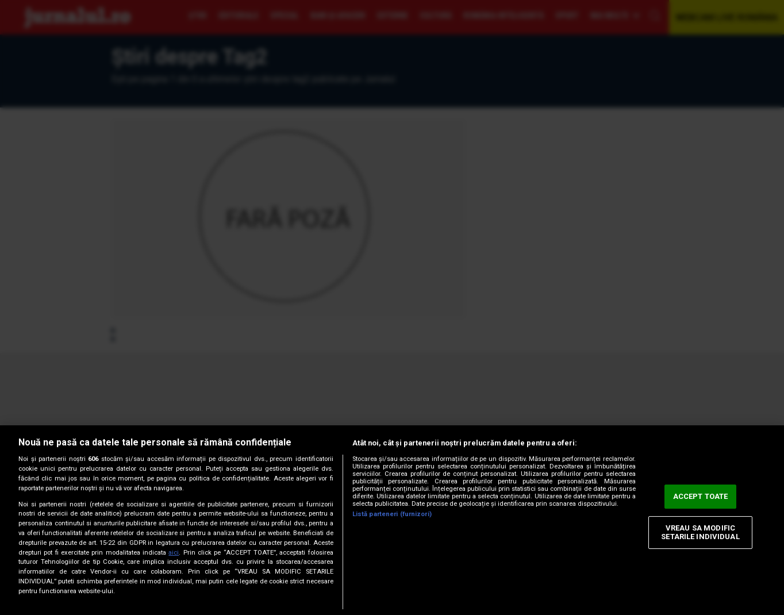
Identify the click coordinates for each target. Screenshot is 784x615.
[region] (392, 520)
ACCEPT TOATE (700, 496)
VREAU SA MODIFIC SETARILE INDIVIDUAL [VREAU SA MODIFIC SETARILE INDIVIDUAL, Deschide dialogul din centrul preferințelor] (700, 532)
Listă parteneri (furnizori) (392, 514)
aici (173, 552)
